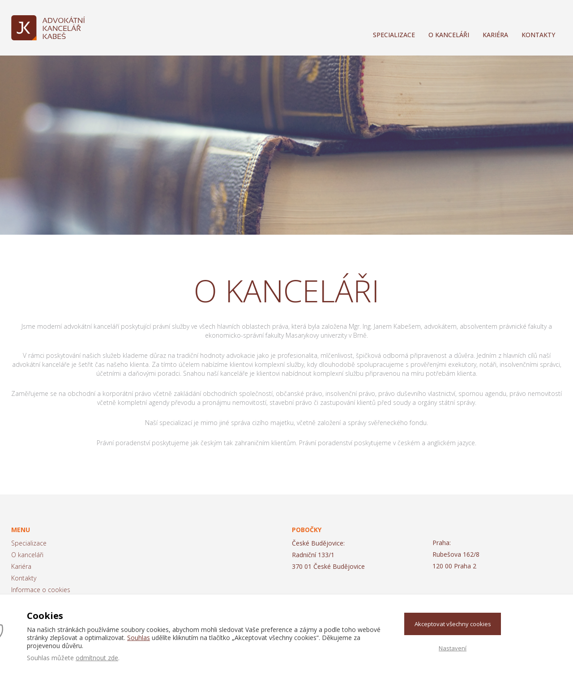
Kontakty (538, 34)
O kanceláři (448, 34)
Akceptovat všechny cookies (453, 624)
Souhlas (138, 637)
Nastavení (452, 648)
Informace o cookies (40, 589)
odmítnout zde (97, 657)
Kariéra (495, 34)
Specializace (394, 34)
